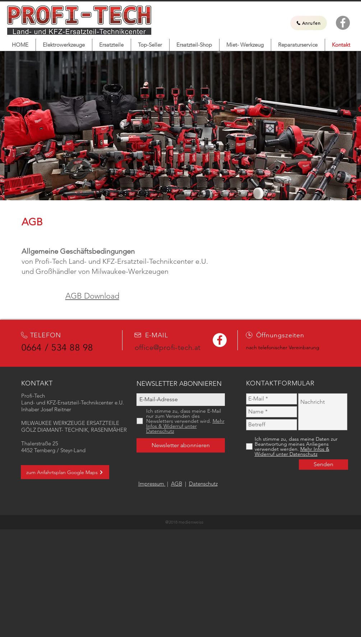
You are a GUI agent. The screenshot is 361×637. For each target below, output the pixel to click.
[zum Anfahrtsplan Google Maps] (65, 472)
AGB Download (92, 296)
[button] (64, 45)
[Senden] (323, 464)
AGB (176, 483)
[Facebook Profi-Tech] (343, 23)
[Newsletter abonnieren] (180, 445)
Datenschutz (203, 483)
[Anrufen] (308, 23)
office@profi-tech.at (168, 347)
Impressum (152, 483)
